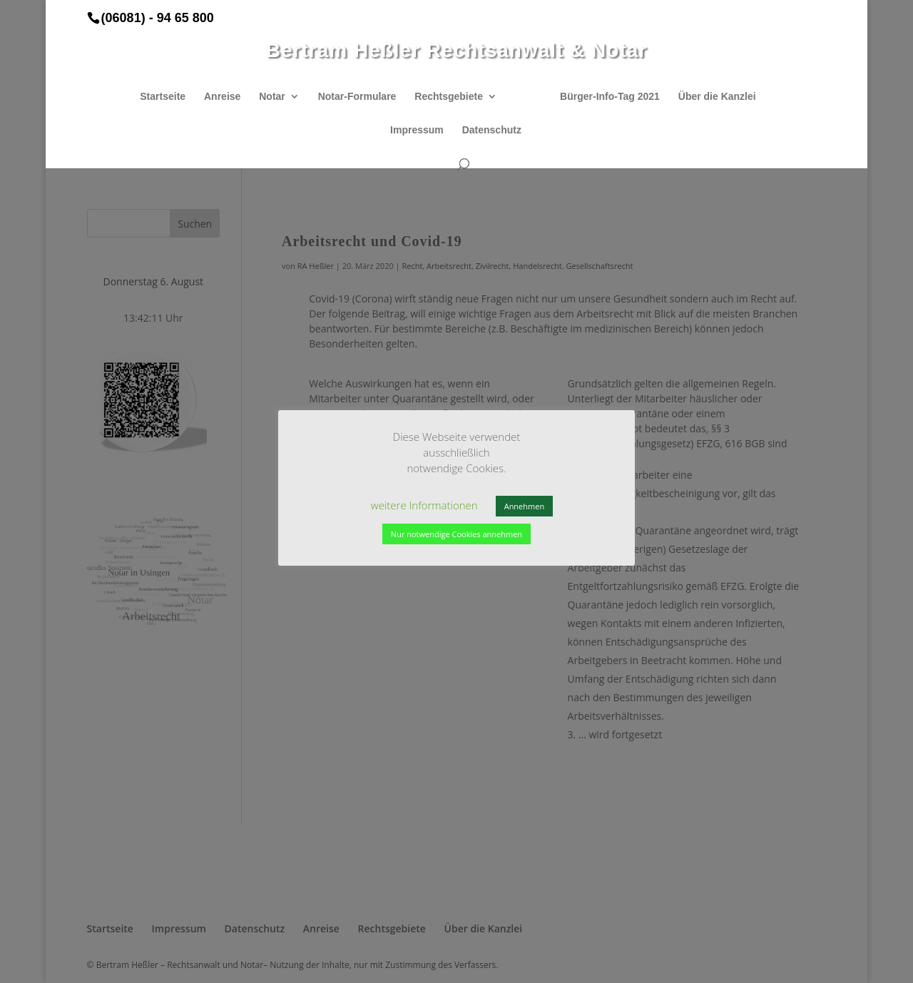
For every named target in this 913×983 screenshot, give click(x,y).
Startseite (162, 96)
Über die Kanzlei (717, 96)
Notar (272, 96)
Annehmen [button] (524, 506)
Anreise (222, 96)
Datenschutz (491, 130)
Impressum (417, 130)
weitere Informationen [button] (424, 505)
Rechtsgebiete (448, 96)
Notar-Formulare (357, 96)
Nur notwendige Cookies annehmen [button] (456, 534)
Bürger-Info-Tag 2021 (610, 96)
